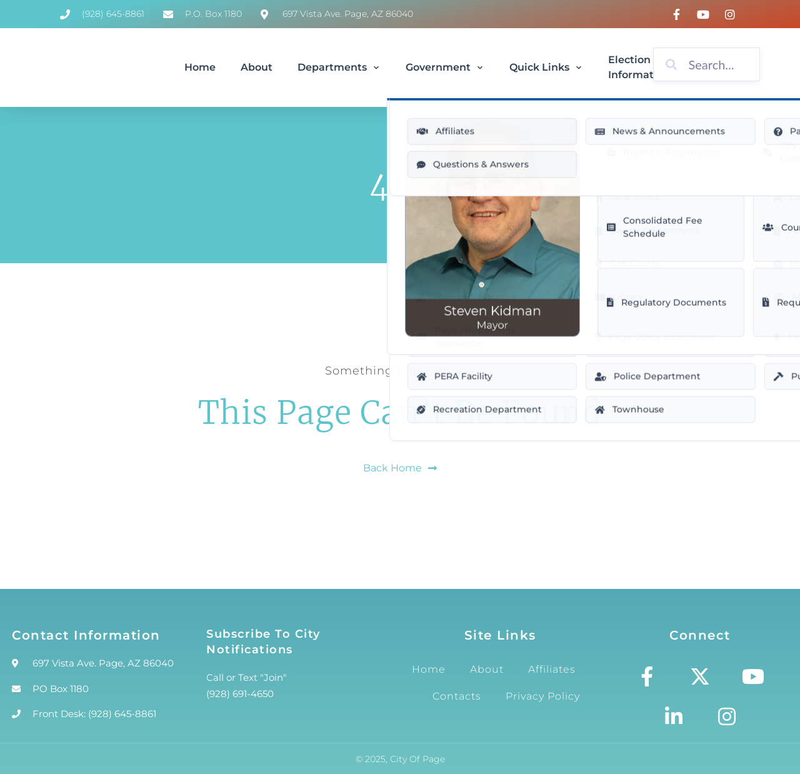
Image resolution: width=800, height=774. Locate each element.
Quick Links (546, 67)
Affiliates (552, 669)
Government (445, 67)
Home (200, 67)
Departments (339, 67)
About (256, 67)
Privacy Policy (543, 696)
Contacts (456, 696)
